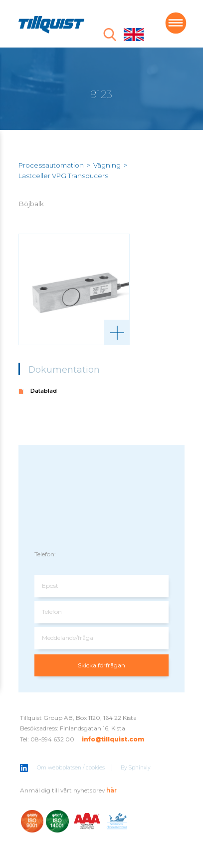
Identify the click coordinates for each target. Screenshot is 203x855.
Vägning (107, 165)
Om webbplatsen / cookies (71, 767)
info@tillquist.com (113, 739)
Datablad (43, 390)
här (111, 790)
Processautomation (51, 165)
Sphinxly (140, 767)
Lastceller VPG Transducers (63, 176)
